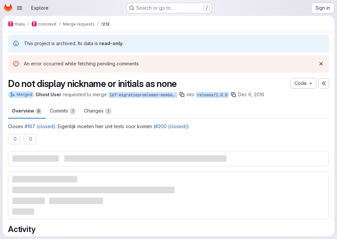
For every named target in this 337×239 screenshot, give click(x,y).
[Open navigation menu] (19, 8)
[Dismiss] (321, 64)
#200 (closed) (171, 126)
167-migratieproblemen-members (143, 95)
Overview (27, 111)
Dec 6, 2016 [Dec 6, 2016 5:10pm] (251, 94)
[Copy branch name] (182, 95)
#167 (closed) (40, 126)
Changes (98, 111)
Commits (63, 111)
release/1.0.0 (212, 95)
